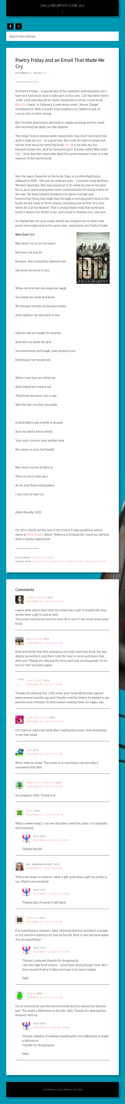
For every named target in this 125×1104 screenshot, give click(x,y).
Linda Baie (32, 917)
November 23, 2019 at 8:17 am (44, 868)
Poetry (49, 557)
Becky (30, 810)
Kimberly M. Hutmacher (40, 782)
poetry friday (83, 561)
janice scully (34, 680)
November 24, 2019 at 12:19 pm (45, 721)
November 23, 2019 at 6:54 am (44, 921)
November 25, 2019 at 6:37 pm (44, 642)
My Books (38, 557)
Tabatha (31, 993)
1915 (67, 145)
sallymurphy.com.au (62, 5)
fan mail (44, 561)
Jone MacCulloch (37, 717)
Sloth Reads (35, 534)
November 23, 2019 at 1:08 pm (51, 1027)
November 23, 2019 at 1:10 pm (51, 840)
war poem (100, 561)
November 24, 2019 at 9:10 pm (44, 684)
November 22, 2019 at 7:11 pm (44, 997)
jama (29, 750)
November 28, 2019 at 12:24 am (45, 601)
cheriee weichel (36, 597)
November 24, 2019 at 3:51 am (44, 754)
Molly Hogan (34, 638)
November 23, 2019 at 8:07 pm (44, 786)
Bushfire (21, 104)
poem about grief (62, 561)
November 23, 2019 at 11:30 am (45, 814)
